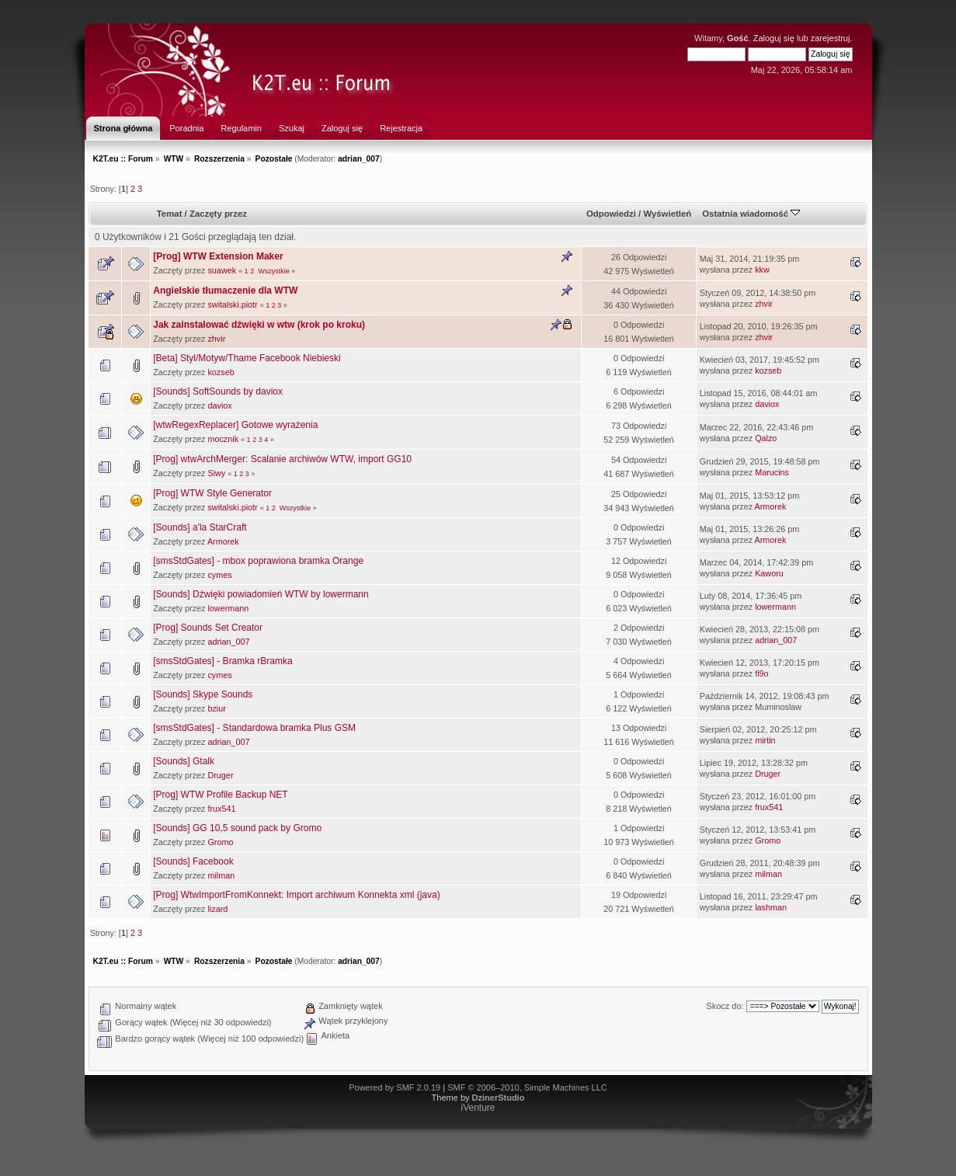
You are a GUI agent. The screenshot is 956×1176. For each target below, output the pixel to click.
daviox (219, 405)
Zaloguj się (773, 38)
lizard (217, 908)
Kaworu (769, 573)
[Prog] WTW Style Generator (212, 493)
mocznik (222, 439)
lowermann (228, 608)
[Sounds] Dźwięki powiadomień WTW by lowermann (260, 594)
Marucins (772, 472)
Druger (220, 775)
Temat (170, 213)
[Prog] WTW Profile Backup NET (220, 794)
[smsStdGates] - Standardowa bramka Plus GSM (254, 727)
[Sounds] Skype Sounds (202, 694)
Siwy (216, 473)
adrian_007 (359, 159)
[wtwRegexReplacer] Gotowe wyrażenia (235, 424)
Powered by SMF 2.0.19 (394, 1087)
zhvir (764, 303)
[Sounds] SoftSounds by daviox (218, 391)
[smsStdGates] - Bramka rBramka (222, 661)
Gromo (220, 842)
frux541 (221, 808)
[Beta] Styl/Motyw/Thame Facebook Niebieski (246, 358)
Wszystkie (274, 271)
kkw (762, 269)
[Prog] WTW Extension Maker (218, 256)
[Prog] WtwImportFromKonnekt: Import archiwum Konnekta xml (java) (296, 894)
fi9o (761, 673)
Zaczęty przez (218, 213)
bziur (216, 708)
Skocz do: (724, 1006)
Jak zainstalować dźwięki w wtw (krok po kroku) (259, 324)
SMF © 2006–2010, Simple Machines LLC (527, 1087)
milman (221, 875)
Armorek (771, 506)
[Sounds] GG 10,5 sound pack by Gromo (237, 828)
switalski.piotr (232, 304)
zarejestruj (830, 38)
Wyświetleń (667, 213)
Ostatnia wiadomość (751, 213)
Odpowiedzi (611, 213)
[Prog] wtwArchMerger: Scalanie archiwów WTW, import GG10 (282, 459)
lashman (771, 907)
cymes (219, 574)
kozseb (220, 372)
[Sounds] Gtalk (183, 761)
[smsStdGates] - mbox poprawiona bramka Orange (258, 560)
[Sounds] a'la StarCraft (199, 527)
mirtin (765, 740)
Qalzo (766, 438)
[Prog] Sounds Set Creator (207, 627)
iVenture (478, 1107)
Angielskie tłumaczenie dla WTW (225, 290)
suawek (221, 270)
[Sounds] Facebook (193, 861)
